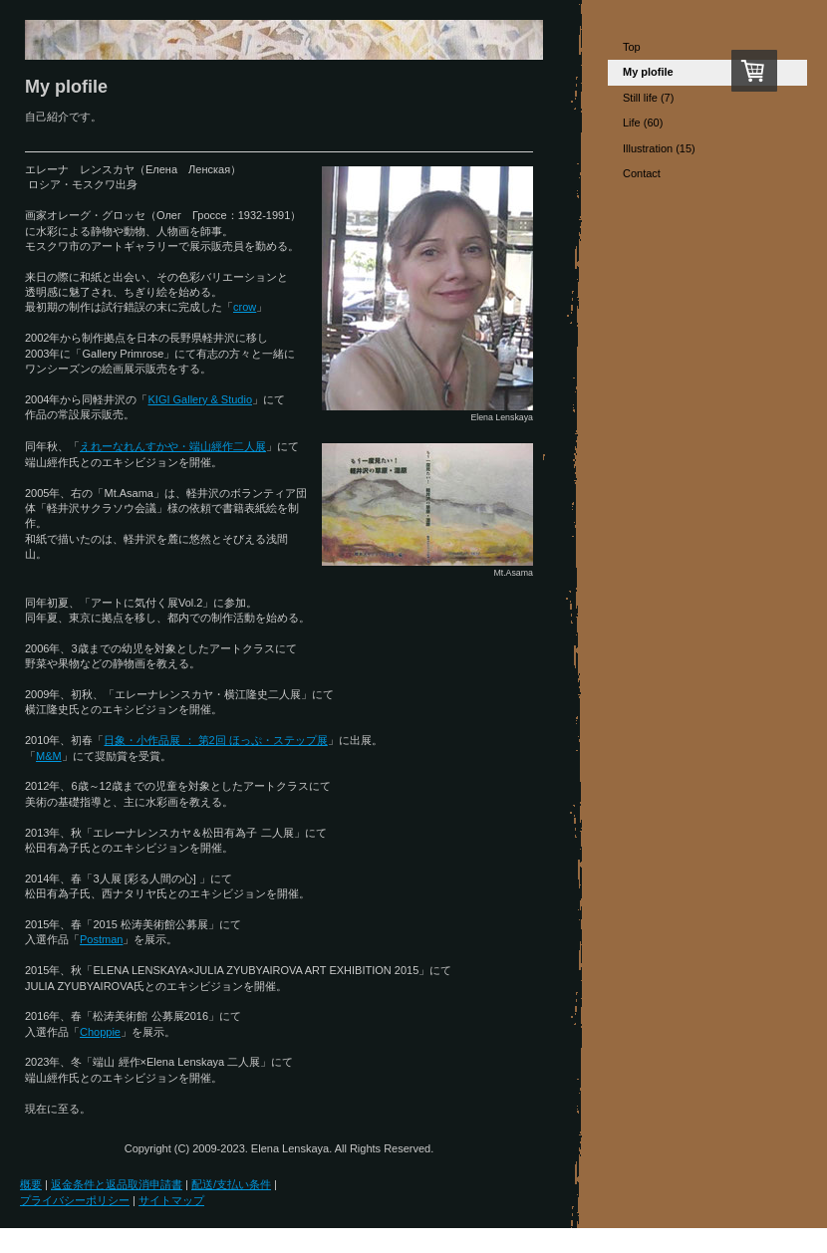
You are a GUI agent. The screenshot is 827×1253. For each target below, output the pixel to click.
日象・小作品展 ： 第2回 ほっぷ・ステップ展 (215, 740)
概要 (31, 1184)
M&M (49, 756)
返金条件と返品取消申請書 (116, 1184)
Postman (101, 939)
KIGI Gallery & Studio (199, 399)
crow (244, 307)
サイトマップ (171, 1200)
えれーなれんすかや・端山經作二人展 (173, 446)
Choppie (100, 1032)
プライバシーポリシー (75, 1200)
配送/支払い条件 (231, 1184)
